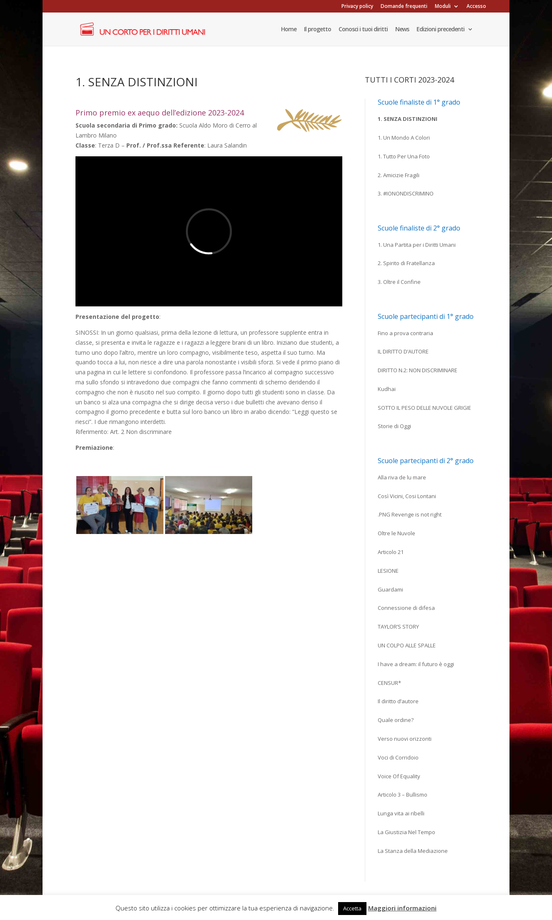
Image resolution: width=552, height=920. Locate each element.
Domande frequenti (404, 7)
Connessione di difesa (406, 608)
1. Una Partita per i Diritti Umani (417, 244)
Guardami (390, 589)
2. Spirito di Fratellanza (406, 263)
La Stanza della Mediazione (413, 851)
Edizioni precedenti (440, 29)
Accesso (476, 7)
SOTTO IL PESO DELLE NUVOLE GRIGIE (424, 407)
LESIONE (388, 570)
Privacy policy (357, 7)
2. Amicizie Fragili (398, 175)
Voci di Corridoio (398, 757)
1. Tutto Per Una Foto (404, 156)
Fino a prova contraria (405, 333)
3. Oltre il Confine (399, 282)
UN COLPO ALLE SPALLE (407, 645)
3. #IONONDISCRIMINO (406, 193)
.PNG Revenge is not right (410, 514)
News (402, 29)
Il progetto (317, 29)
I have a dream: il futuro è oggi (416, 664)
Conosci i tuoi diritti (363, 29)
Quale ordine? (396, 720)
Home (288, 29)
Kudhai (387, 389)
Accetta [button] (352, 908)
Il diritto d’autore (398, 701)
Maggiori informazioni (402, 908)
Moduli (443, 7)
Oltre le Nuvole (396, 533)
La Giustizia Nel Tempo (406, 832)
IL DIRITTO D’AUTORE (403, 351)
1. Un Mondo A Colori (404, 137)
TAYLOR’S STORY (398, 626)
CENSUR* (389, 683)
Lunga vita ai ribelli (401, 813)
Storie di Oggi (394, 426)
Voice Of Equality (399, 776)
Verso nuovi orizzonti (405, 738)
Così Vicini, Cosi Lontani (407, 496)
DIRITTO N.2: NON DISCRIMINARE (417, 370)
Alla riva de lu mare (402, 477)
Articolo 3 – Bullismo (402, 794)
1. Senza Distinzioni (407, 119)
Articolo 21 (391, 552)
